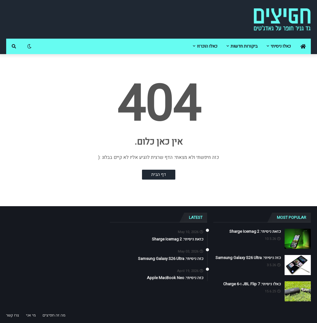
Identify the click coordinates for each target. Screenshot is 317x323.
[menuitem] (303, 46)
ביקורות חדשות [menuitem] (244, 46)
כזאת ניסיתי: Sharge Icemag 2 (255, 231)
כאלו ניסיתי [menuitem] (281, 46)
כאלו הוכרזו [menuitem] (207, 46)
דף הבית (158, 174)
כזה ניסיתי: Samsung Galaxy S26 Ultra (248, 258)
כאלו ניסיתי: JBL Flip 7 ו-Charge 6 (252, 284)
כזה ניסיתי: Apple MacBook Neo (175, 278)
